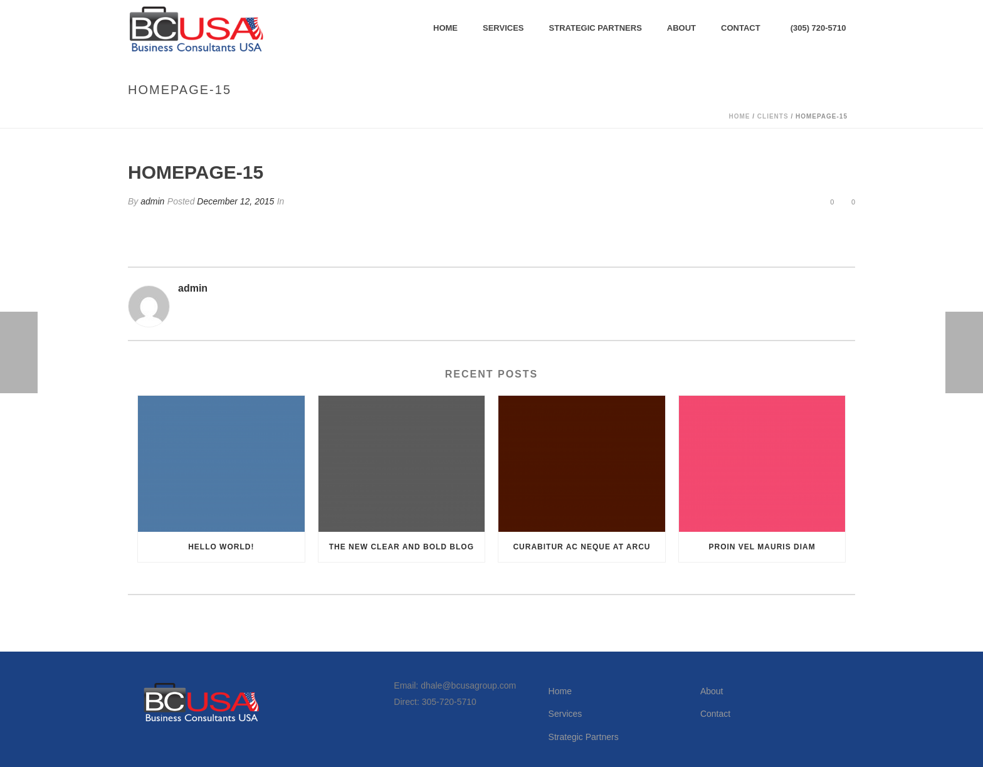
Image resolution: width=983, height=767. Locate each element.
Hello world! (221, 546)
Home (445, 28)
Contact (740, 28)
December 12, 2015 (235, 201)
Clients (773, 116)
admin (152, 201)
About (681, 28)
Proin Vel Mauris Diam (762, 546)
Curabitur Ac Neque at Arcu (581, 546)
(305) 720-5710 (818, 28)
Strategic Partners (595, 28)
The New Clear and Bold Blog (401, 546)
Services (503, 28)
